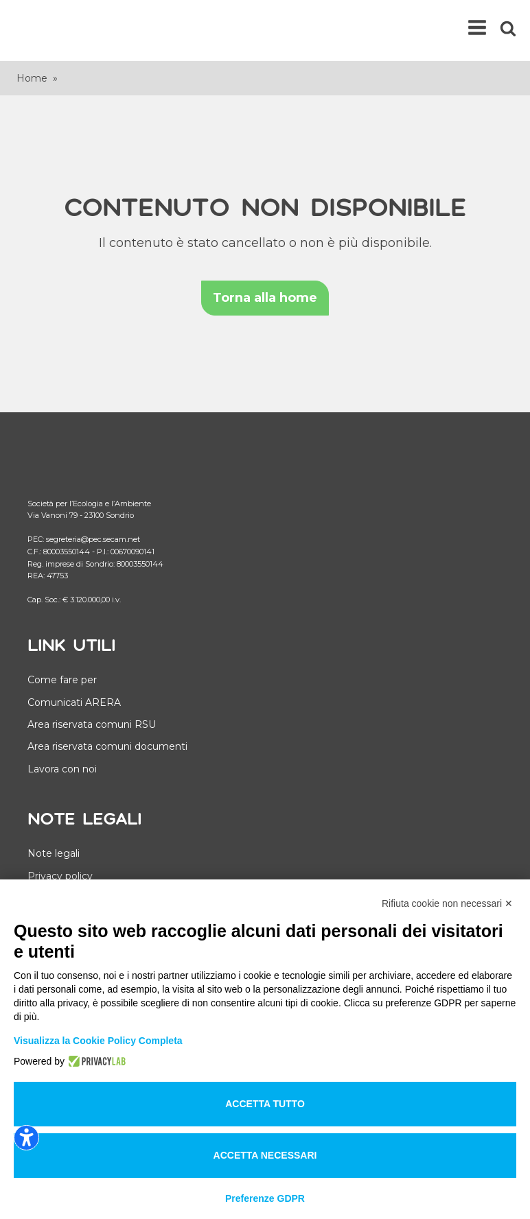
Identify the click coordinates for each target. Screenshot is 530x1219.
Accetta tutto (265, 1103)
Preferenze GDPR (265, 1198)
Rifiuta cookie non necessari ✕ (447, 903)
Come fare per (62, 680)
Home (31, 78)
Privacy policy (60, 876)
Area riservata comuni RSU (91, 724)
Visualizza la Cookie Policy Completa (98, 1040)
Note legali (53, 853)
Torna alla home (265, 297)
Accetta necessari (265, 1155)
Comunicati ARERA (74, 702)
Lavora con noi (62, 769)
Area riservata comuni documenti (107, 746)
